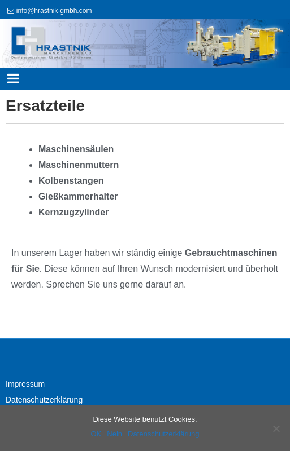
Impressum (25, 383)
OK (95, 434)
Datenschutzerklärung (44, 399)
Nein (114, 434)
